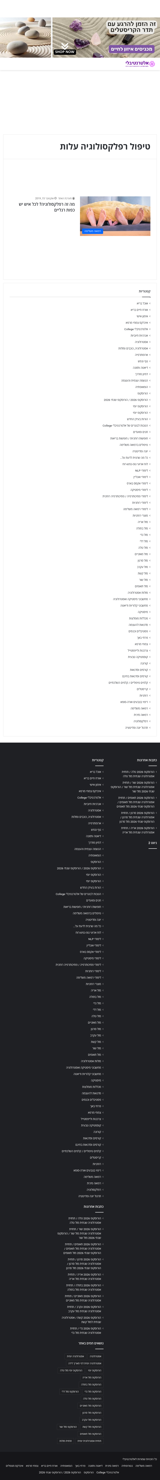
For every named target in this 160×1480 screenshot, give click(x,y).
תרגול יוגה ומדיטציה (136, 727)
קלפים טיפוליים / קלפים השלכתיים (128, 682)
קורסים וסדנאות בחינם (135, 676)
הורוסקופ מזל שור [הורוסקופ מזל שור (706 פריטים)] (68, 1426)
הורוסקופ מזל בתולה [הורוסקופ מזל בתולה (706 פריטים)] (91, 1384)
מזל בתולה (142, 528)
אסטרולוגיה (141, 342)
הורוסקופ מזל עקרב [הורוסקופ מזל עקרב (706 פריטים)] (91, 1419)
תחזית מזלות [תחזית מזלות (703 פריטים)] (65, 1441)
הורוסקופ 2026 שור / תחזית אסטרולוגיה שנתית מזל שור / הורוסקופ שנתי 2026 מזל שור (132, 787)
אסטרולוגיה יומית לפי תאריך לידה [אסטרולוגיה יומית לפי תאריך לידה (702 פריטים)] (84, 1363)
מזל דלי (144, 541)
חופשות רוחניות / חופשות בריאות (129, 438)
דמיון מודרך (141, 374)
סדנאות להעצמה (138, 624)
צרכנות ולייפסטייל (138, 650)
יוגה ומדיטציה (140, 451)
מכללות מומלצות (138, 618)
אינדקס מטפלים (14, 1465)
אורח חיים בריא (139, 309)
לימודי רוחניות (140, 502)
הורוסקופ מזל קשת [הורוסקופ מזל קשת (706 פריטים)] (91, 1426)
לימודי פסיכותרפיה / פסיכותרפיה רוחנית (125, 496)
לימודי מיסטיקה (139, 489)
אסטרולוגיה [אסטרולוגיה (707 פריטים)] (95, 1356)
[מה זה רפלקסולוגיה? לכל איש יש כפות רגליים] (115, 216)
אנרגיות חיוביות (139, 335)
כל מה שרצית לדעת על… (134, 457)
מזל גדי (144, 534)
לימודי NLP (141, 470)
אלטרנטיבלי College (136, 329)
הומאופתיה (141, 387)
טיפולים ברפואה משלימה (134, 444)
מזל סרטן (143, 560)
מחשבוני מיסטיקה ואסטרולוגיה (130, 599)
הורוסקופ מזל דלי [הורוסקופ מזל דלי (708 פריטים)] (70, 1391)
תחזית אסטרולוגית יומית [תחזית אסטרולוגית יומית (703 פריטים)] (89, 1441)
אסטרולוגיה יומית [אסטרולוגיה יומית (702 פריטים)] (75, 1356)
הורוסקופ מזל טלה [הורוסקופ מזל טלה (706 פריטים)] (92, 1398)
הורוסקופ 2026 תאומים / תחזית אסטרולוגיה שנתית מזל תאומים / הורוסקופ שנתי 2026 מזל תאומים (135, 802)
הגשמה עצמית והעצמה (134, 380)
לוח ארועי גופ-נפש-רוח (135, 464)
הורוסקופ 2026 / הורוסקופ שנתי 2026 (126, 399)
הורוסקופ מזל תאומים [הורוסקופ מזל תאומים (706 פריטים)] (90, 1434)
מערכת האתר (65, 198)
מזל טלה (143, 547)
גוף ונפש (143, 361)
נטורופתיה (127, 1465)
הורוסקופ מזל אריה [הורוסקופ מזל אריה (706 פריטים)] (91, 1377)
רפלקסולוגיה (141, 721)
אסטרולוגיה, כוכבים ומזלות (133, 348)
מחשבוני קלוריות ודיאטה (134, 605)
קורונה (144, 663)
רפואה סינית (141, 714)
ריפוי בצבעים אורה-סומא (134, 702)
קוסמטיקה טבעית (138, 657)
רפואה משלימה (139, 708)
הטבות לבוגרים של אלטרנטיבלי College (125, 425)
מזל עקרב (142, 567)
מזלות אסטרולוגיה (138, 592)
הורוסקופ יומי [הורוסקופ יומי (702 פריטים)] (94, 1370)
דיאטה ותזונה (140, 367)
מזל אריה (143, 522)
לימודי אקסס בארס (137, 483)
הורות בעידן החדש (137, 419)
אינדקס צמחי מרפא (137, 322)
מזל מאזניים (141, 554)
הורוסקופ (143, 393)
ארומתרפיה (141, 354)
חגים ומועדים (140, 432)
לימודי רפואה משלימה (135, 509)
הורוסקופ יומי (140, 406)
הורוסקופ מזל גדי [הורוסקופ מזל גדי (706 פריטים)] (93, 1391)
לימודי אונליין (141, 477)
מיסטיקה (143, 612)
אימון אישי (142, 316)
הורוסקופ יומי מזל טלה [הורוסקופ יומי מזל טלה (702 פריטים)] (71, 1370)
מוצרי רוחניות (140, 515)
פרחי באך (142, 637)
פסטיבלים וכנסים (138, 631)
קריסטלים (142, 689)
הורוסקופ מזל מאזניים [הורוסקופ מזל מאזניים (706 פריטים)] (90, 1405)
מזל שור (143, 579)
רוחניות (144, 695)
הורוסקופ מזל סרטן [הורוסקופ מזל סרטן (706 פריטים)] (91, 1412)
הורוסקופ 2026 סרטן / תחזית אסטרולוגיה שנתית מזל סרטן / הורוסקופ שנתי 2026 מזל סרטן (137, 817)
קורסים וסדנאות (139, 669)
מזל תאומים (141, 586)
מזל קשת (143, 573)
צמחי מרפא (141, 644)
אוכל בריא (142, 303)
